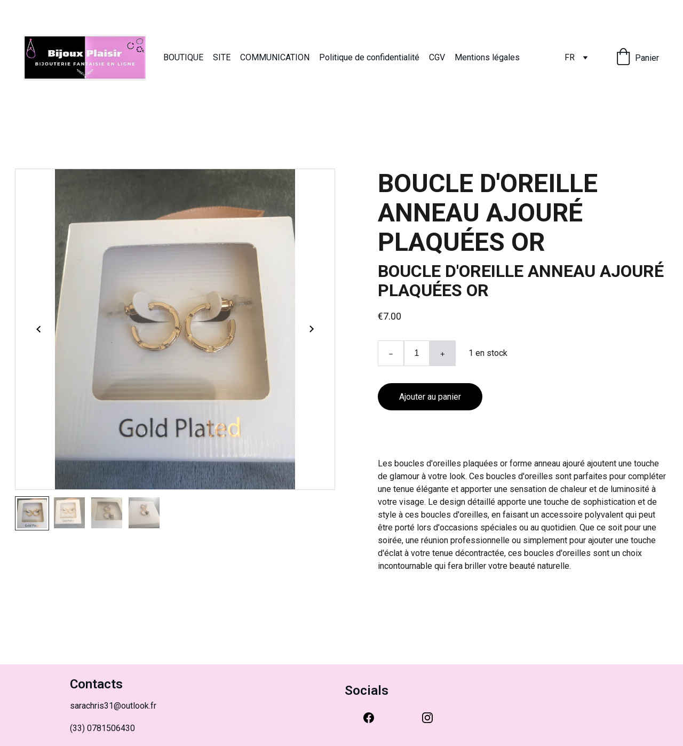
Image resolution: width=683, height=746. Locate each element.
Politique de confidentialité (369, 57)
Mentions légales (487, 57)
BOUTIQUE (183, 57)
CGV (437, 57)
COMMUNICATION (274, 57)
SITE (222, 57)
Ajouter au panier (430, 397)
